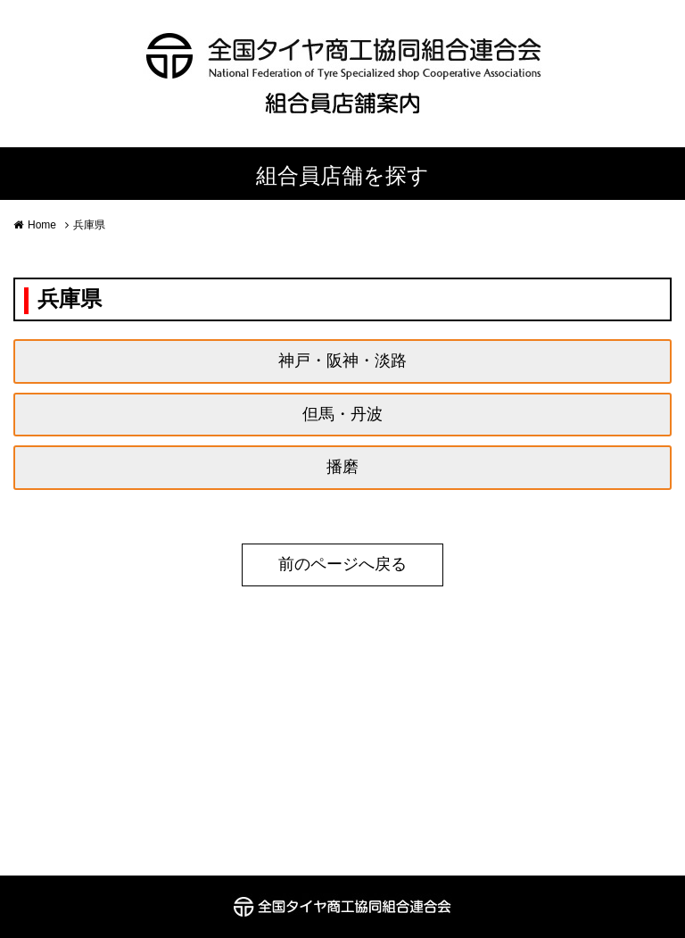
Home (42, 225)
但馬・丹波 (342, 414)
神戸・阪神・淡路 (342, 360)
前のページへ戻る (342, 564)
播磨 (342, 467)
